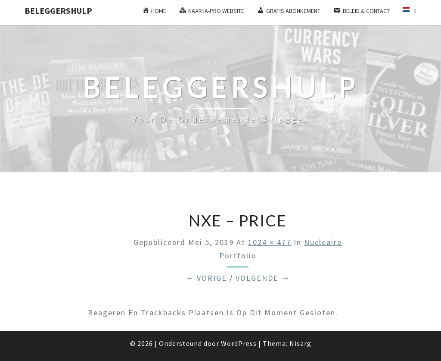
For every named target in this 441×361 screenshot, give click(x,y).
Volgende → (263, 278)
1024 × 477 (269, 242)
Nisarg (300, 343)
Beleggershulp (58, 10)
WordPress (239, 343)
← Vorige (206, 278)
